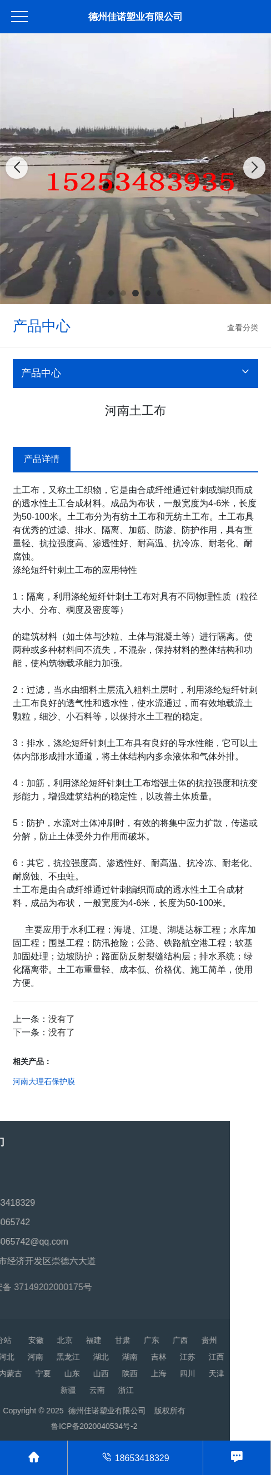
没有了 (61, 1019)
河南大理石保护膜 (44, 1081)
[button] (111, 293)
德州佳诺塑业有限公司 (135, 17)
